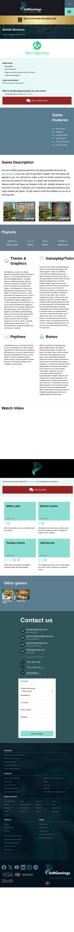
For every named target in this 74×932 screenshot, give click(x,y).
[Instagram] (29, 867)
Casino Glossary (9, 849)
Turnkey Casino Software (11, 758)
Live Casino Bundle (10, 784)
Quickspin (23, 811)
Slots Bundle (8, 781)
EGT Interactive (24, 807)
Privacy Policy (43, 824)
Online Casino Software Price (12, 835)
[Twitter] (10, 867)
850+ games (9, 66)
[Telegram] (35, 867)
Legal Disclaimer (44, 830)
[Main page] (32, 7)
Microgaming (20, 34)
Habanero (7, 814)
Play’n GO (39, 801)
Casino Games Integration (12, 778)
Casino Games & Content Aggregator (55, 791)
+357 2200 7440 (33, 662)
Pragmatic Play (56, 807)
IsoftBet (6, 811)
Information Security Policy (47, 834)
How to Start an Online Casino (13, 839)
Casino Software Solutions (12, 768)
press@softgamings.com (37, 643)
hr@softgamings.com (35, 650)
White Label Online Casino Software (14, 755)
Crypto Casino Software (11, 765)
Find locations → (33, 673)
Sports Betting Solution (11, 788)
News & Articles (8, 827)
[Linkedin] (23, 867)
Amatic (54, 804)
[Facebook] (4, 867)
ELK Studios (55, 811)
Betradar (38, 811)
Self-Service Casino (10, 761)
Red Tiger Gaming (25, 804)
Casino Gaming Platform (11, 842)
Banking (46, 781)
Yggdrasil (38, 804)
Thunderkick (39, 807)
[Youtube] (16, 867)
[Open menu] (69, 12)
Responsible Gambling (46, 837)
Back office (47, 788)
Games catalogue (8, 34)
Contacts (6, 830)
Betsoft (6, 804)
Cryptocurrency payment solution (54, 778)
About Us (7, 824)
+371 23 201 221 (33, 667)
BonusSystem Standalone (11, 791)
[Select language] (69, 4)
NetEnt (22, 801)
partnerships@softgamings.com (40, 636)
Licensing (46, 784)
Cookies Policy (43, 827)
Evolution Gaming (9, 801)
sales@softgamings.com (36, 629)
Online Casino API (9, 846)
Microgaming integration (13, 83)
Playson (54, 801)
